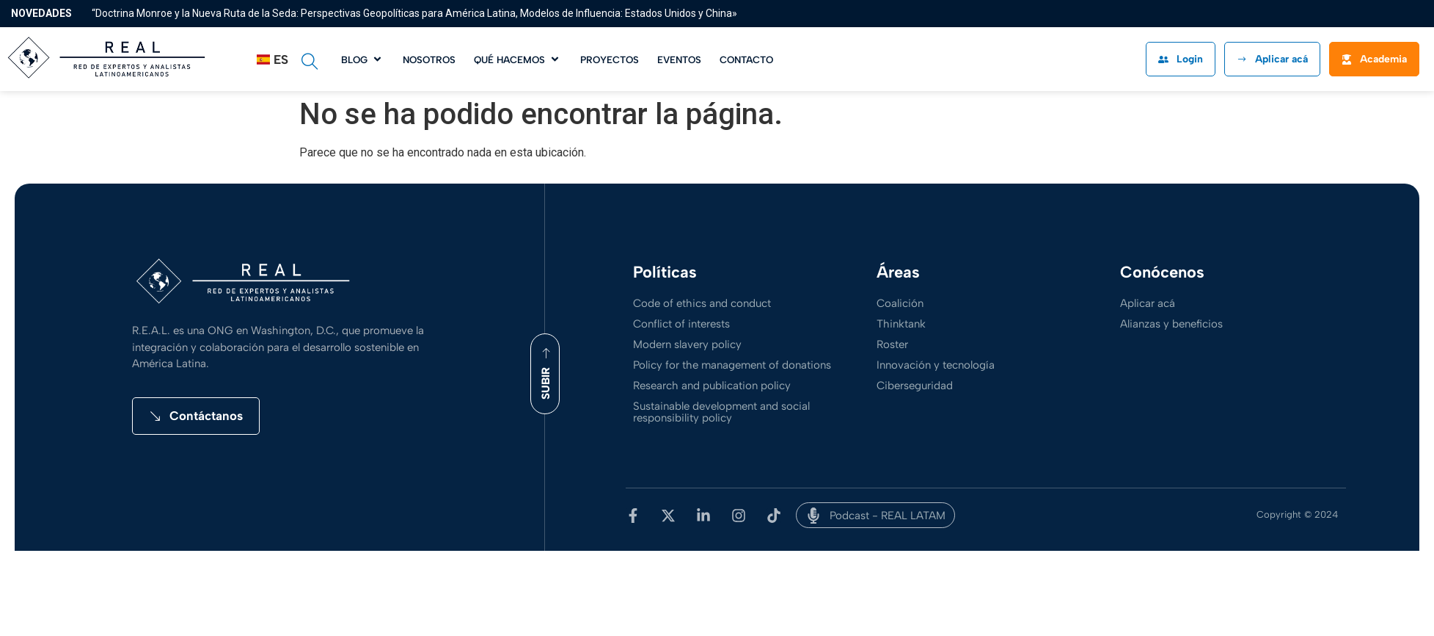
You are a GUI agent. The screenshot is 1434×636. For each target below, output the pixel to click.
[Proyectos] (609, 58)
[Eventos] (679, 58)
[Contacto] (746, 58)
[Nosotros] (429, 58)
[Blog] (362, 58)
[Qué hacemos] (518, 58)
